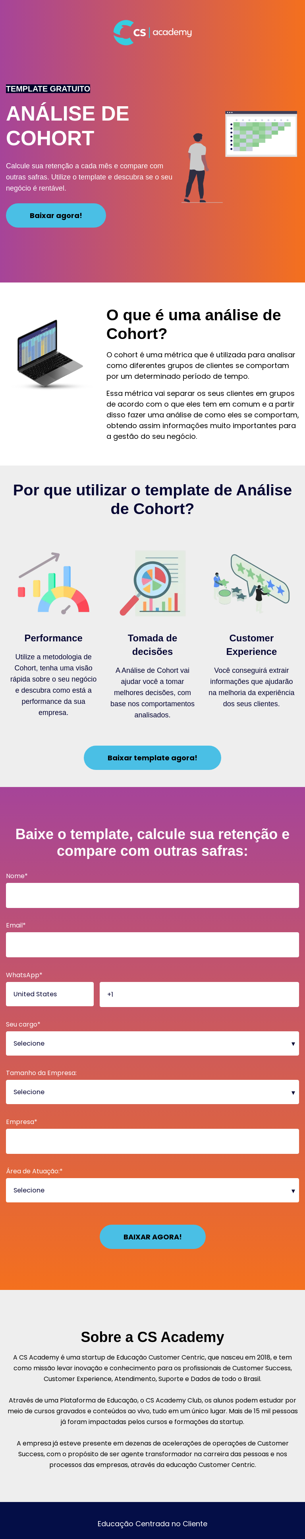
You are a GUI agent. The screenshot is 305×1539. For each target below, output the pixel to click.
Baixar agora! (56, 215)
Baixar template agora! (152, 758)
